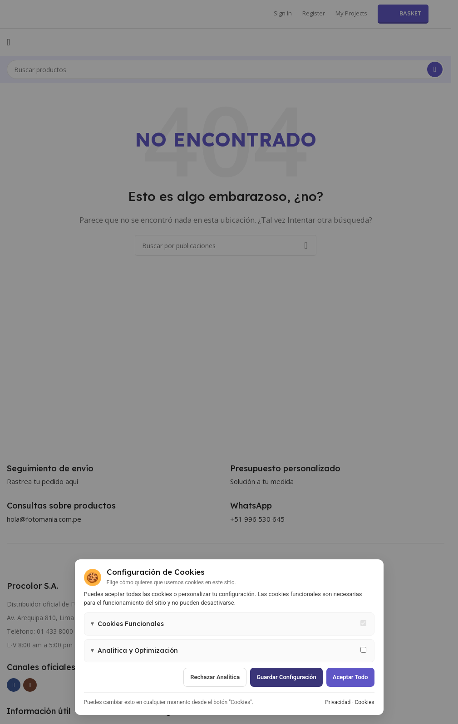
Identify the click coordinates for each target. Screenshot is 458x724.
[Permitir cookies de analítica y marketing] (363, 650)
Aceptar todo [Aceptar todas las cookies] (350, 677)
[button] (229, 624)
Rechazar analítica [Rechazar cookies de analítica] (215, 677)
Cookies (364, 702)
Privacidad (337, 702)
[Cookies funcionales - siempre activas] (363, 623)
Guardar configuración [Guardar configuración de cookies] (286, 677)
